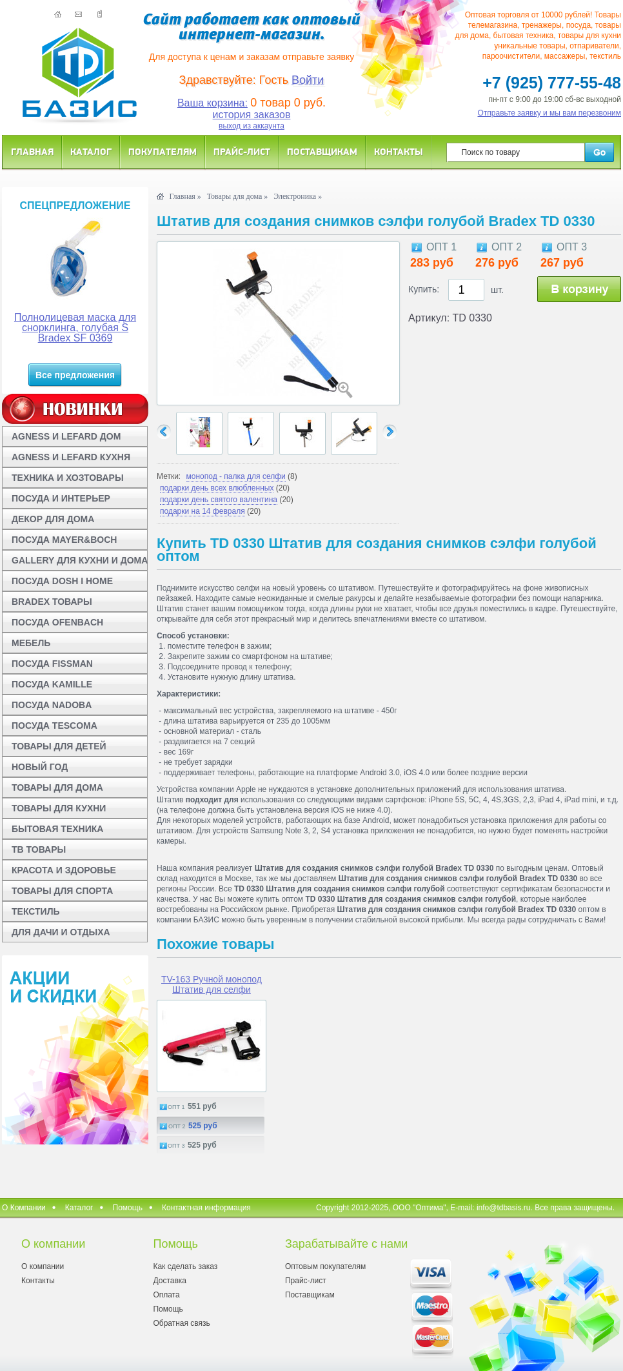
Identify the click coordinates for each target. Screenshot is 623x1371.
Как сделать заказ (185, 1266)
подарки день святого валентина (218, 499)
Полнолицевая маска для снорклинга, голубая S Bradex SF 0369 (75, 327)
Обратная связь (181, 1323)
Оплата (166, 1294)
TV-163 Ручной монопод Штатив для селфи (211, 984)
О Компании (24, 1207)
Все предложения (75, 375)
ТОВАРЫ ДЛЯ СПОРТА (62, 891)
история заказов (252, 114)
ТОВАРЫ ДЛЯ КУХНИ (59, 808)
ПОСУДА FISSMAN (52, 663)
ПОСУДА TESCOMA (54, 725)
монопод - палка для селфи (236, 476)
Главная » (185, 196)
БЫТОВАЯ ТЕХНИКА (57, 829)
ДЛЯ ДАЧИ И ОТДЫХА (61, 932)
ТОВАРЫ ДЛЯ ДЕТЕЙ (59, 746)
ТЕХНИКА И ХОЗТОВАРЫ (68, 477)
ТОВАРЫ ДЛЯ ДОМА (57, 787)
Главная (32, 151)
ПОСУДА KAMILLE (52, 684)
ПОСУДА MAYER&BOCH (64, 539)
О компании (42, 1266)
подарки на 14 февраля (202, 511)
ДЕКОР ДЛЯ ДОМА (53, 519)
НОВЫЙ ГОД (40, 767)
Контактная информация (206, 1207)
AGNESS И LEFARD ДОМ (66, 436)
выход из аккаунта (251, 125)
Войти (308, 80)
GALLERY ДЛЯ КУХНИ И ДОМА (80, 560)
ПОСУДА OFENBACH (57, 622)
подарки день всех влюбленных (216, 488)
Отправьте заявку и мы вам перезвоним (550, 112)
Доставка (169, 1280)
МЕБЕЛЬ (31, 643)
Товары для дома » (237, 196)
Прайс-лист (241, 151)
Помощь (128, 1207)
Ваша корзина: (212, 102)
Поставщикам (322, 151)
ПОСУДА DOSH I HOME (62, 581)
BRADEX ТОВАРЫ (52, 601)
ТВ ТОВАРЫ (39, 849)
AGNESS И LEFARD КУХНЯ (71, 457)
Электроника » (297, 196)
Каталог (91, 151)
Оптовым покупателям (325, 1266)
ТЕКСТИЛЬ (36, 911)
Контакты (398, 151)
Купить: (423, 289)
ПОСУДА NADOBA (52, 705)
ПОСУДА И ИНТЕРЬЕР (61, 498)
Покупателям (162, 151)
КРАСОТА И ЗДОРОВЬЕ (64, 870)
